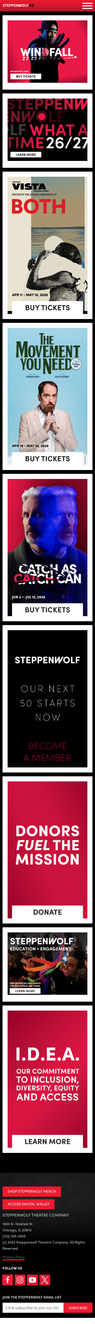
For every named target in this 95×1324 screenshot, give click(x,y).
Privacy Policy (14, 1256)
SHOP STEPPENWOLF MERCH (32, 1191)
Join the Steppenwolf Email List (32, 1297)
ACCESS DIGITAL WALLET (28, 1203)
